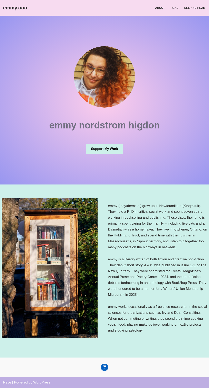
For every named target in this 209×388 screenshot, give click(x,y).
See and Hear (194, 7)
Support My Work (104, 149)
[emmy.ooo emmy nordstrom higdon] (15, 8)
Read (175, 7)
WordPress (41, 382)
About (160, 7)
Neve (7, 382)
